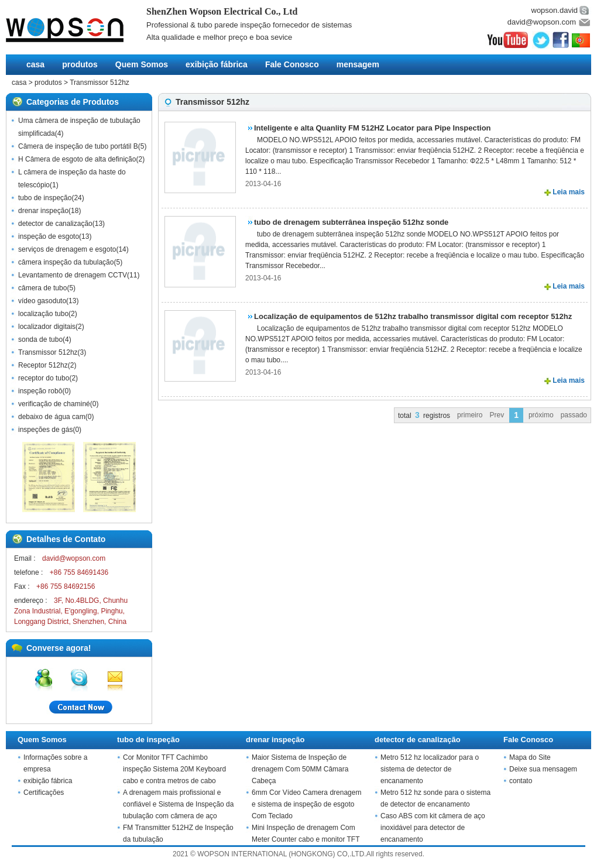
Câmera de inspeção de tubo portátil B (78, 146)
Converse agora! (58, 648)
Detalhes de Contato (65, 539)
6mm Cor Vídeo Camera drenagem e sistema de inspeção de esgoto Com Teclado (306, 804)
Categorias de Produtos (72, 102)
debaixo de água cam (51, 417)
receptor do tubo (43, 378)
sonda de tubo (40, 339)
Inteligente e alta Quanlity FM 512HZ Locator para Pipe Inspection (372, 128)
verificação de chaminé (54, 404)
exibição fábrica (217, 64)
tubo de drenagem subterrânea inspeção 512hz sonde (351, 222)
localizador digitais (47, 327)
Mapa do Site (530, 757)
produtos (80, 64)
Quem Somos (141, 64)
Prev (496, 415)
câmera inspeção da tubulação (66, 262)
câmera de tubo (42, 288)
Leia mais (569, 192)
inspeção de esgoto (48, 236)
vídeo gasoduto (42, 301)
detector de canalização (55, 223)
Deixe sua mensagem (543, 769)
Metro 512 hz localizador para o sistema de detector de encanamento (429, 769)
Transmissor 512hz (99, 82)
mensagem (358, 64)
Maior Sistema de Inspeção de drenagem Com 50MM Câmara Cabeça (300, 769)
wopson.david (554, 10)
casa (35, 64)
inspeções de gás (45, 430)
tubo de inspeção (44, 198)
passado (574, 415)
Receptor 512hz (43, 365)
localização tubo (43, 314)
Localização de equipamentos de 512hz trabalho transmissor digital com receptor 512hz (413, 316)
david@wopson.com (541, 22)
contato (520, 781)
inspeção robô (40, 391)
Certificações (43, 792)
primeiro (469, 415)
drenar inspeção (43, 211)
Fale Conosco (292, 64)
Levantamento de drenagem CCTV (72, 275)
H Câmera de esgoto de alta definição (77, 159)
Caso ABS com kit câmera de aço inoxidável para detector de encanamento (432, 827)
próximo (541, 415)
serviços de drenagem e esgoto (67, 249)
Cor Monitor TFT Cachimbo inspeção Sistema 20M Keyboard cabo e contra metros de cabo (174, 769)
